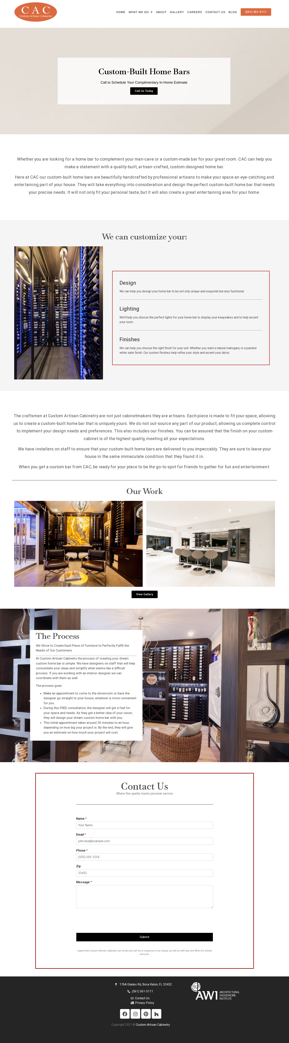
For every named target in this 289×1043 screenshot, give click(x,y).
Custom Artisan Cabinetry (153, 1025)
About (161, 12)
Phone (82, 850)
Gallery (177, 12)
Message (84, 882)
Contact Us (216, 12)
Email (81, 834)
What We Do (141, 12)
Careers (194, 12)
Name (81, 818)
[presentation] (105, 926)
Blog (233, 12)
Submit (144, 937)
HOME (120, 12)
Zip (78, 866)
